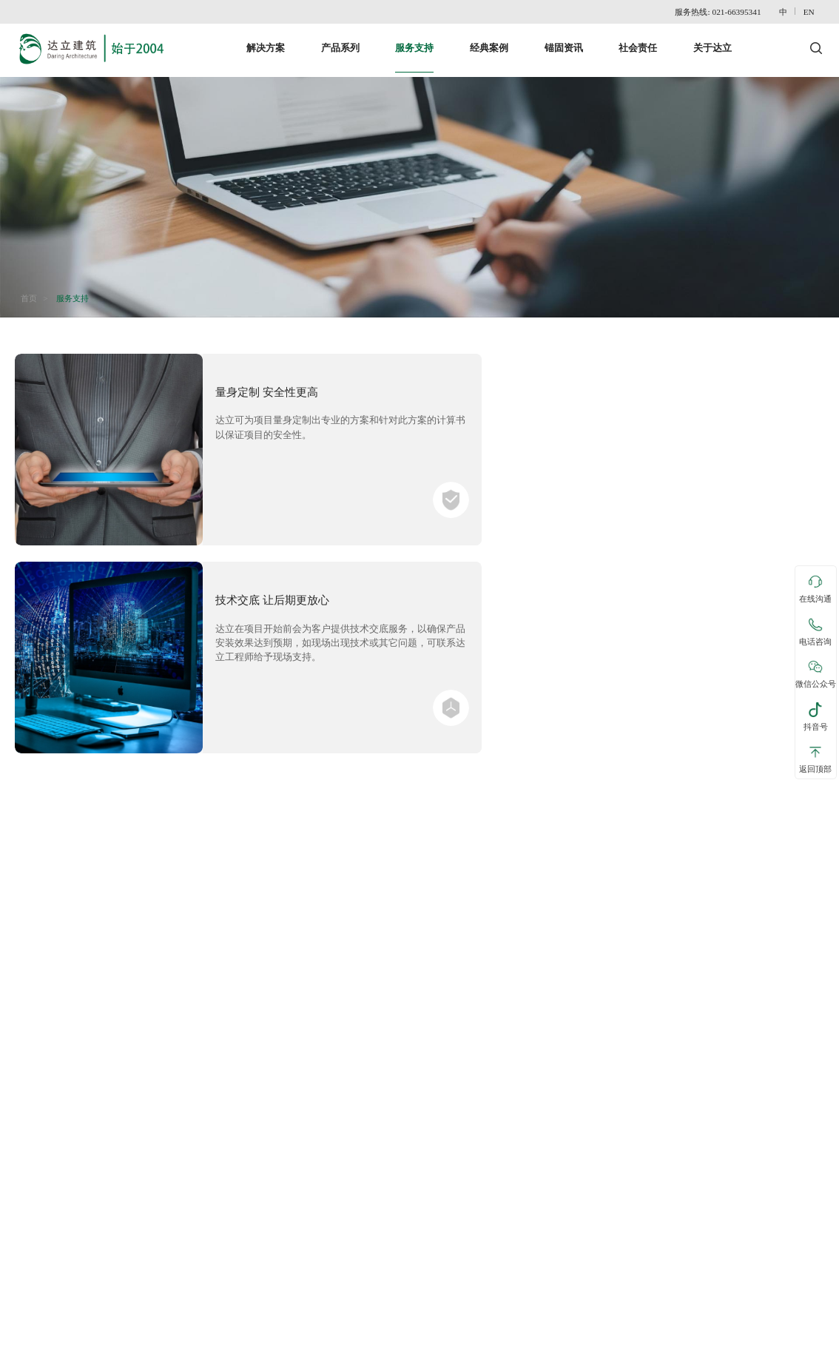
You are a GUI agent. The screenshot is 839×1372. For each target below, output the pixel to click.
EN (812, 11)
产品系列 (340, 40)
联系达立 (33, 1360)
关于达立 (712, 40)
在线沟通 (815, 589)
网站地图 (123, 1360)
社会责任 (638, 40)
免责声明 (77, 1360)
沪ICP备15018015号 (786, 1360)
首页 (31, 287)
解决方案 (265, 40)
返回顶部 (815, 758)
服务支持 (414, 40)
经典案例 (489, 40)
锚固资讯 (564, 40)
